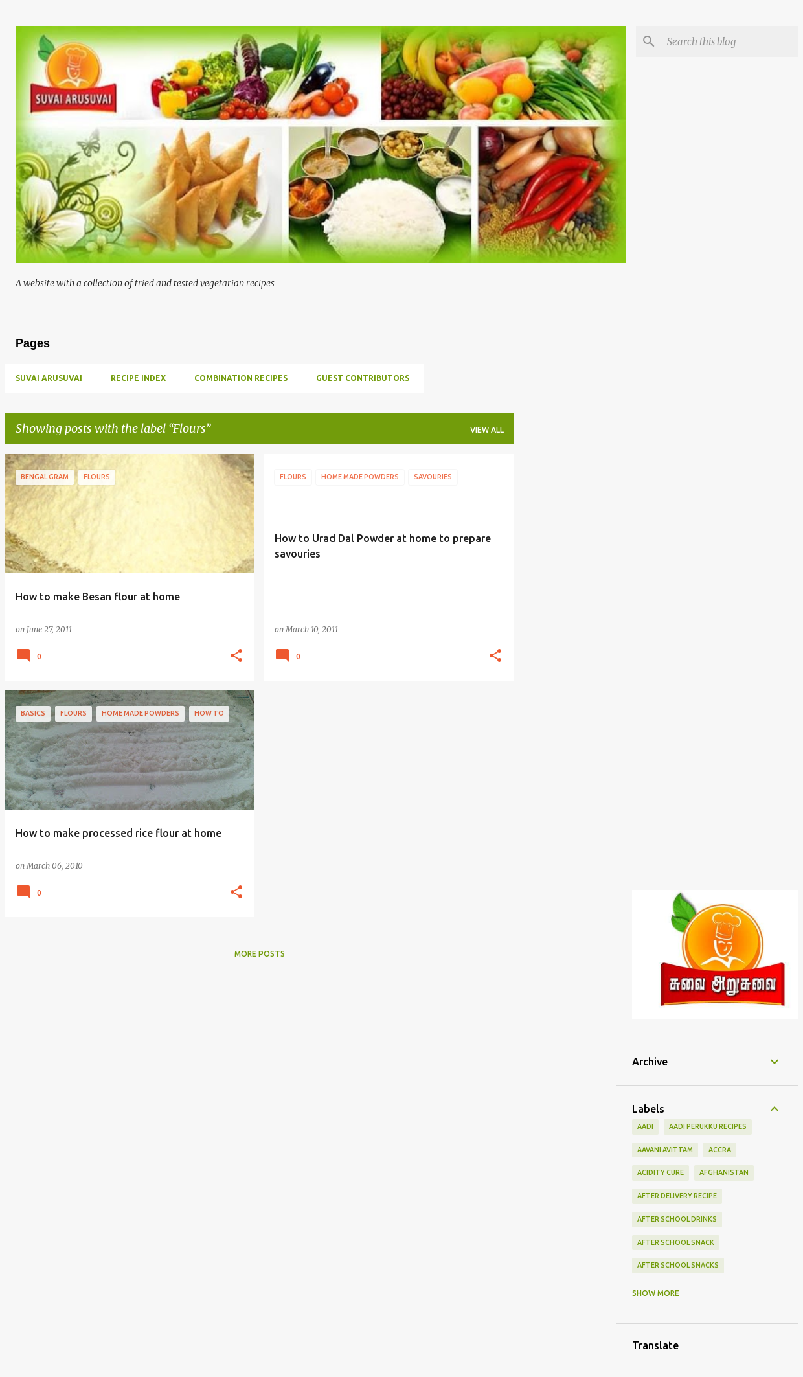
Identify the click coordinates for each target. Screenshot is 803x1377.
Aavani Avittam (665, 1150)
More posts (259, 954)
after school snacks (678, 1265)
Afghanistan (724, 1172)
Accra (719, 1150)
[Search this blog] (730, 41)
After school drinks (677, 1219)
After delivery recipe (677, 1196)
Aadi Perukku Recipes (708, 1126)
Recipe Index (138, 378)
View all (487, 430)
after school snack (675, 1242)
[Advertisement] (565, 648)
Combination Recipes (241, 378)
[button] (236, 656)
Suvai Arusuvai (49, 378)
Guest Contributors (362, 378)
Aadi (645, 1126)
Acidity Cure (660, 1172)
